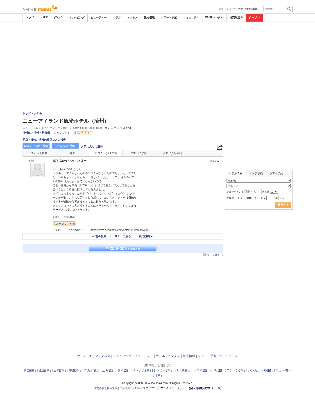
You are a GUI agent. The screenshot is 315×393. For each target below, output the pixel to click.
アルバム (139, 153)
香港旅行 (75, 370)
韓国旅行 (30, 370)
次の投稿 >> (146, 236)
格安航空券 (236, 17)
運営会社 (99, 388)
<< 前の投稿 (99, 236)
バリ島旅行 (183, 370)
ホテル (117, 17)
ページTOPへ (214, 255)
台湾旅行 (60, 370)
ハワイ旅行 (201, 370)
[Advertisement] (158, 55)
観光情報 (149, 17)
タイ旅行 (123, 370)
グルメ (58, 17)
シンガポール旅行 (260, 370)
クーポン (254, 17)
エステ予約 (256, 173)
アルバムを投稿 (65, 145)
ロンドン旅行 (236, 370)
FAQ (218, 388)
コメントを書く (68, 224)
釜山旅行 (45, 370)
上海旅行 (108, 370)
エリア (44, 17)
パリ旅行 (217, 370)
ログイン (223, 9)
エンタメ (132, 17)
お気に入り (172, 153)
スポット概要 (39, 153)
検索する (283, 204)
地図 (72, 153)
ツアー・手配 (169, 17)
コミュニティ (191, 17)
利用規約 (112, 388)
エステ (144, 388)
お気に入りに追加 (92, 146)
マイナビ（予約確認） (246, 9)
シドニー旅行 (163, 370)
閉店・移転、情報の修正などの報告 (44, 139)
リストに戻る (123, 236)
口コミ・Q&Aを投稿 (36, 145)
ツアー (153, 388)
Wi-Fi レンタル (214, 17)
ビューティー (99, 17)
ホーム (82, 356)
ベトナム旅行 (141, 370)
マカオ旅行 (92, 370)
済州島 (27, 132)
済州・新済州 (42, 132)
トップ (30, 17)
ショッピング (76, 17)
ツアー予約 (276, 173)
